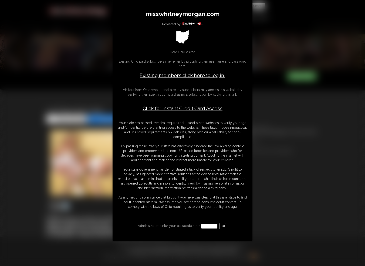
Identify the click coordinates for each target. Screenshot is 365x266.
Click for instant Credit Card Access (183, 108)
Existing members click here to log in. (182, 75)
